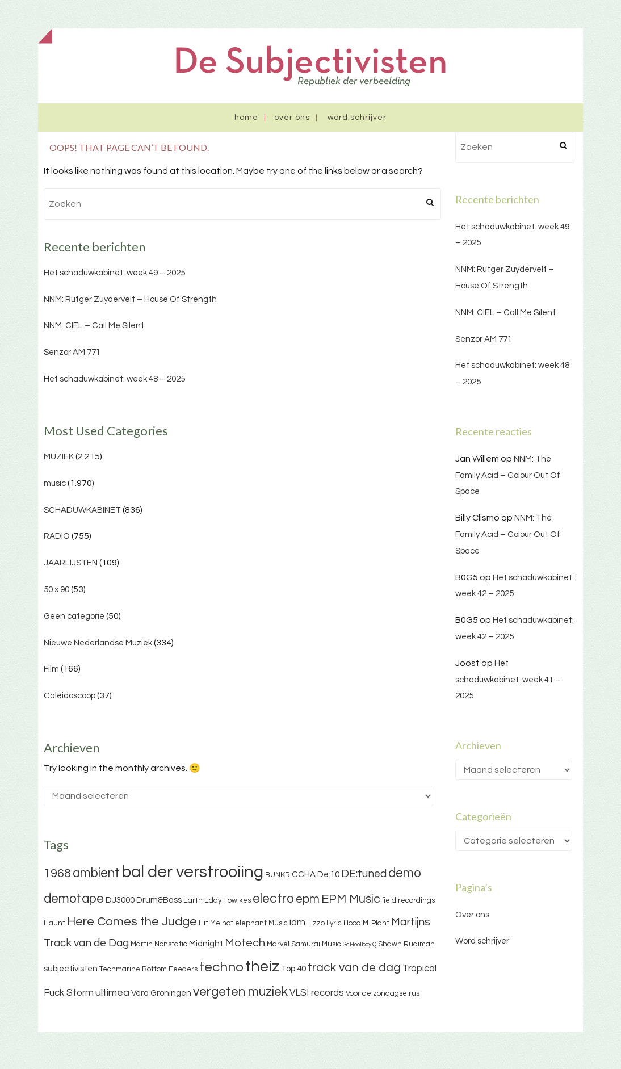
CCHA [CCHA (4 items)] (304, 874)
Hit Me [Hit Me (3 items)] (209, 923)
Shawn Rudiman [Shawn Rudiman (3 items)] (406, 944)
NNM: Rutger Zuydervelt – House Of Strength (130, 299)
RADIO (57, 536)
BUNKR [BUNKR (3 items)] (277, 875)
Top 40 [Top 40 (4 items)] (293, 969)
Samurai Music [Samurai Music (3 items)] (316, 944)
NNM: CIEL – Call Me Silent (94, 325)
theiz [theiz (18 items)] (262, 967)
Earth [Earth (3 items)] (193, 900)
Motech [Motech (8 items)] (245, 943)
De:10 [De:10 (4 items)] (328, 874)
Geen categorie (74, 616)
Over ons (292, 117)
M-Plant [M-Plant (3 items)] (376, 923)
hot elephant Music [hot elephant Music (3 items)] (255, 923)
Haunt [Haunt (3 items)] (54, 923)
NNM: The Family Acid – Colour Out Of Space (507, 475)
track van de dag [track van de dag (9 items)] (354, 968)
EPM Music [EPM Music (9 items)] (350, 899)
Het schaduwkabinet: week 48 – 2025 (114, 379)
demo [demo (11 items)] (404, 873)
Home (246, 117)
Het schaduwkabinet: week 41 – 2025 (508, 680)
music (55, 483)
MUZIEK (59, 456)
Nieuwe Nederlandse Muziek (98, 643)
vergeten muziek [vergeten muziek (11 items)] (240, 992)
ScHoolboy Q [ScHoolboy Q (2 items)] (359, 944)
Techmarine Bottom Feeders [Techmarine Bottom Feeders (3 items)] (148, 969)
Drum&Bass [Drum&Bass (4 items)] (159, 900)
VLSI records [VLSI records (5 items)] (316, 993)
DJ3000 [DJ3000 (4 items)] (120, 900)
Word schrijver (357, 117)
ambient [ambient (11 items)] (96, 873)
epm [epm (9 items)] (308, 899)
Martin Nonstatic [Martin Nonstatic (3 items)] (159, 944)
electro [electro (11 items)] (273, 898)
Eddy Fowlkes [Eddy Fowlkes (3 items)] (227, 900)
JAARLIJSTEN (71, 563)
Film (51, 669)
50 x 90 (56, 589)
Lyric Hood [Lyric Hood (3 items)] (343, 923)
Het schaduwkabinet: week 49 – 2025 (114, 273)
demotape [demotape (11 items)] (74, 898)
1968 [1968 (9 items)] (57, 873)
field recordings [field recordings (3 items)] (408, 900)
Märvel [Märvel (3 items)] (278, 944)
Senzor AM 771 (72, 352)
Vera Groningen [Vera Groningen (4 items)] (161, 993)
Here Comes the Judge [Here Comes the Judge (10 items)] (132, 921)
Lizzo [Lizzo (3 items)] (316, 923)
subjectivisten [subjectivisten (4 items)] (71, 969)
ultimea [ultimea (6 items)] (112, 992)
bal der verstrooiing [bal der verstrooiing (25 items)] (192, 872)
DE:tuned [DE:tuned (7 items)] (364, 873)
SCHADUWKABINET (82, 510)
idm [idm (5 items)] (297, 922)
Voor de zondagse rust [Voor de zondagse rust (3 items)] (384, 993)
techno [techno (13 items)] (221, 967)
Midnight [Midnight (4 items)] (206, 944)
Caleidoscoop (69, 695)
